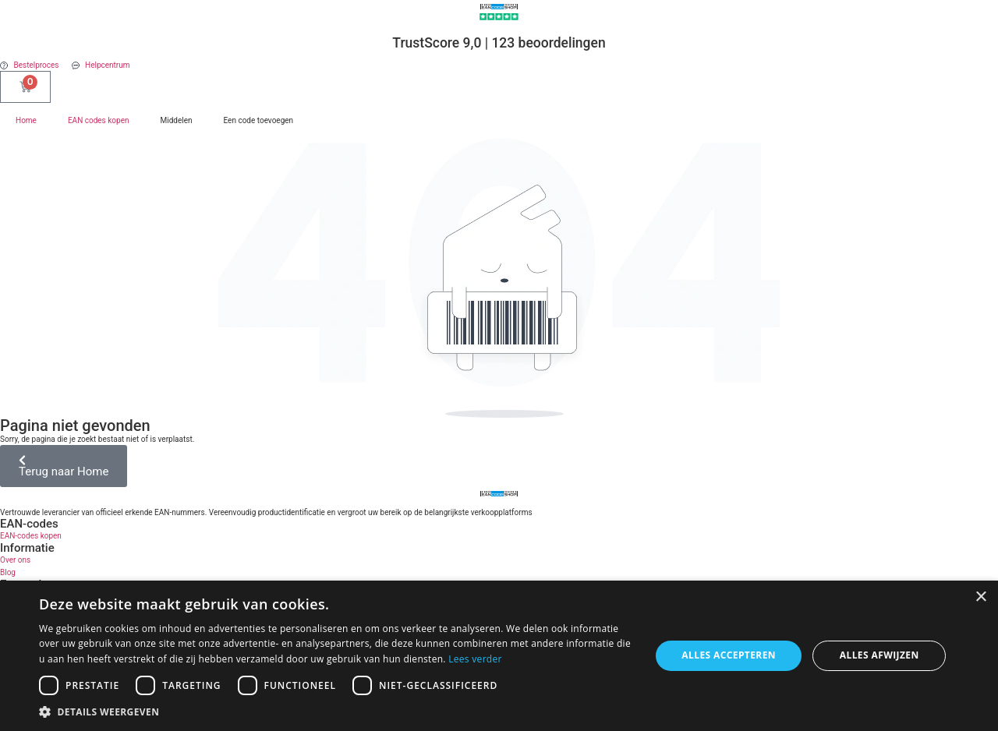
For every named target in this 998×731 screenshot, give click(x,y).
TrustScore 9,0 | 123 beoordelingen (498, 43)
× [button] (980, 597)
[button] (335, 711)
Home (26, 120)
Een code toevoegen (259, 120)
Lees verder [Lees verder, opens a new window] (475, 659)
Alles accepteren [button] (728, 655)
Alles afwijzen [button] (879, 655)
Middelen (176, 120)
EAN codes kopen (98, 120)
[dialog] (499, 656)
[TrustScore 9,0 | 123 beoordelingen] (499, 16)
